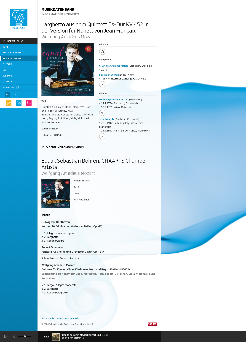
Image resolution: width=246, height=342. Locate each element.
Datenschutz (47, 318)
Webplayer (11, 87)
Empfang (7, 64)
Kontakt (7, 81)
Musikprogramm (12, 52)
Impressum (62, 318)
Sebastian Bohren (109, 74)
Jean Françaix (106, 119)
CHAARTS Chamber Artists (113, 65)
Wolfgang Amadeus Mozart (114, 99)
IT (23, 94)
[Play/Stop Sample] (102, 52)
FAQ (4, 70)
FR (15, 94)
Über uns (7, 75)
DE (7, 94)
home (5, 47)
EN (30, 94)
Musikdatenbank (12, 58)
